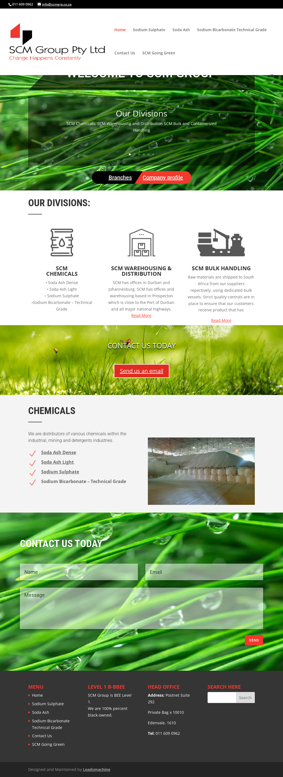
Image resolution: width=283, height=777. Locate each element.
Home (120, 30)
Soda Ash (181, 30)
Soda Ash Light (57, 462)
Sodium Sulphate (149, 30)
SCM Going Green (158, 53)
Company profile (163, 177)
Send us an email (141, 371)
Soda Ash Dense (58, 452)
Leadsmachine (96, 769)
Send (254, 640)
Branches (120, 177)
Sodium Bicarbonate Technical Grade (232, 30)
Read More (141, 315)
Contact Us (124, 53)
